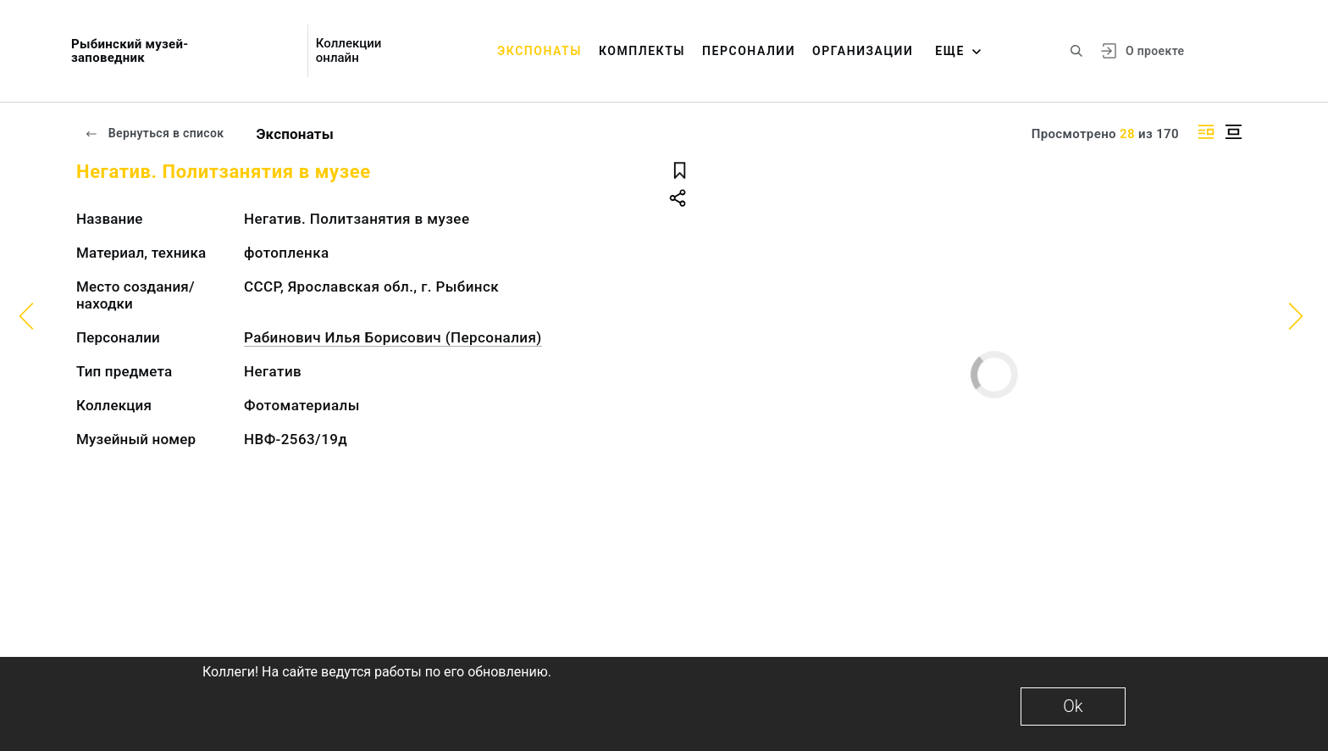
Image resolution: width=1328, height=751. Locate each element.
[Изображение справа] (1206, 131)
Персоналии (748, 51)
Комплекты (642, 51)
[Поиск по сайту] (1076, 51)
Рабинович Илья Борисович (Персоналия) (393, 337)
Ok (1072, 706)
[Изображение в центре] (1233, 131)
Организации (862, 51)
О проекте (1155, 51)
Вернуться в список (154, 133)
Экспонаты (539, 51)
